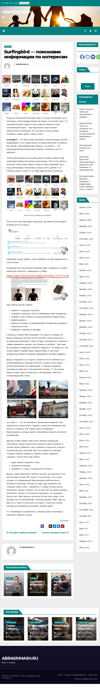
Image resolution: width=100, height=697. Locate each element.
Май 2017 (83, 529)
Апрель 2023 (85, 377)
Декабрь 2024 (85, 289)
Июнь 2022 (84, 440)
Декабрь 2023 (85, 327)
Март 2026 (84, 214)
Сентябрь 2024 (86, 308)
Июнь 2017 (84, 522)
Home (60, 675)
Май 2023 (83, 371)
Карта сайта (93, 675)
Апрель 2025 (85, 270)
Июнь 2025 (84, 258)
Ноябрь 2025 (85, 232)
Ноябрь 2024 (85, 295)
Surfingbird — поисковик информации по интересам (35, 54)
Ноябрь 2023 (85, 333)
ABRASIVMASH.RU (20, 658)
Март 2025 (84, 277)
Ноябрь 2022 (85, 409)
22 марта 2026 (62, 633)
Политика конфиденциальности (85, 679)
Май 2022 (83, 447)
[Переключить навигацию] (95, 31)
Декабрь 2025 (85, 226)
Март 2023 (84, 384)
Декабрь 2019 (85, 497)
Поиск (82, 69)
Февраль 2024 (86, 314)
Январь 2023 (85, 396)
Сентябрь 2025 (86, 239)
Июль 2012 (84, 547)
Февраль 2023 (86, 390)
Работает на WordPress (11, 676)
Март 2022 (84, 459)
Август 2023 (85, 352)
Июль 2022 (84, 434)
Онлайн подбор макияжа (22, 532)
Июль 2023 (84, 358)
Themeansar (6, 678)
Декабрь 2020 (85, 478)
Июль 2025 (84, 251)
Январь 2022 (85, 472)
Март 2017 (84, 535)
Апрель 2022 (85, 453)
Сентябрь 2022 (86, 421)
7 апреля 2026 (14, 633)
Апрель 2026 (85, 207)
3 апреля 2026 (38, 633)
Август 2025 (85, 245)
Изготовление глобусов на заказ (85, 148)
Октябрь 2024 (85, 302)
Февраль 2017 (85, 541)
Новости (8, 46)
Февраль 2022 (86, 466)
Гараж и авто (11, 622)
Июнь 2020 (84, 484)
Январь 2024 (85, 321)
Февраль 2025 (86, 283)
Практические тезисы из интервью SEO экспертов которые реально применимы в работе (87, 131)
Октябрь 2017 (85, 516)
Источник (64, 520)
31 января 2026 (87, 633)
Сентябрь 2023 (86, 346)
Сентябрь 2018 (86, 510)
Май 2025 (83, 264)
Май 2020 (84, 491)
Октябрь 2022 (85, 415)
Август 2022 (85, 428)
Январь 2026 (85, 220)
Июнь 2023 (84, 365)
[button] (85, 31)
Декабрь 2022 (85, 403)
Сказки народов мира (55, 532)
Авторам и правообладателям (76, 675)
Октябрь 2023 (85, 340)
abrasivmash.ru (22, 64)
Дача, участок (36, 622)
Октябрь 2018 (85, 503)
